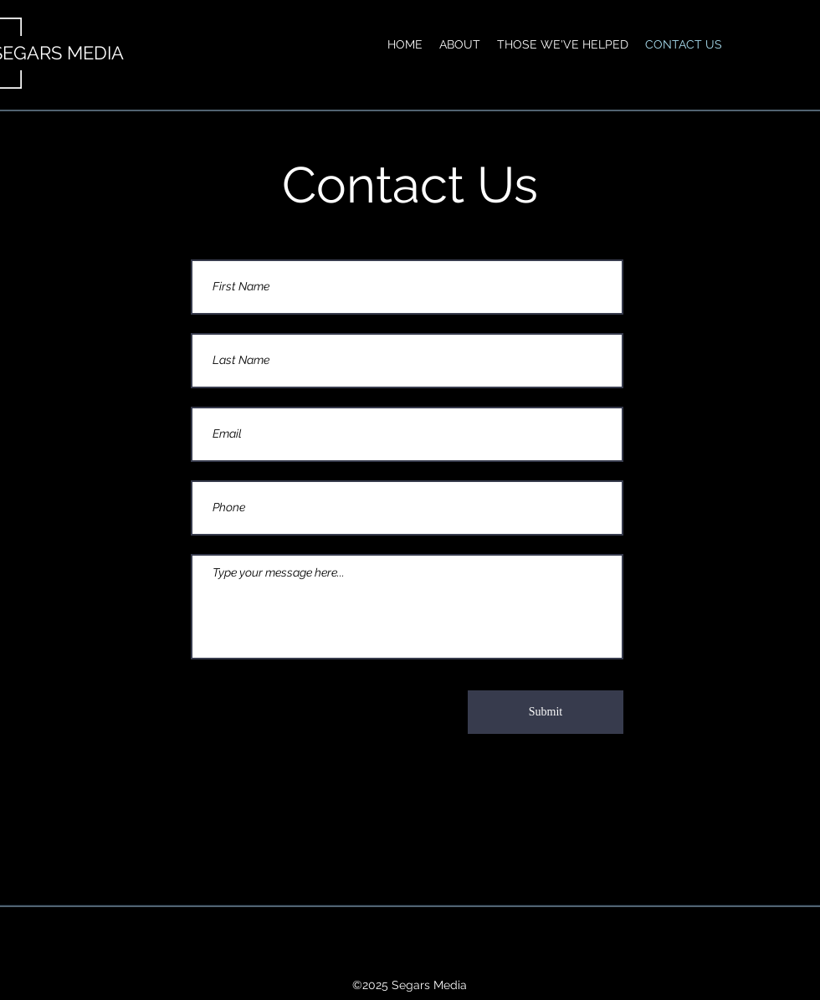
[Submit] (545, 712)
